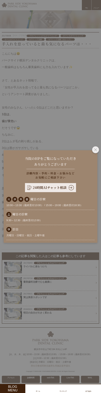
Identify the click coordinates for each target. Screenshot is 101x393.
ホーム (38, 391)
